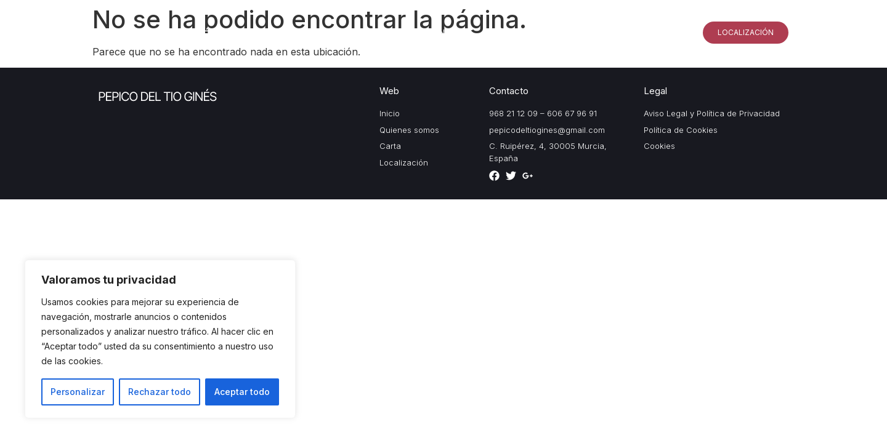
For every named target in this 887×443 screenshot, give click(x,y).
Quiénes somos (516, 32)
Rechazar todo (159, 391)
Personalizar (78, 391)
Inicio (448, 32)
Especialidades (659, 32)
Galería (588, 32)
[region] (160, 339)
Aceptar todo (242, 391)
